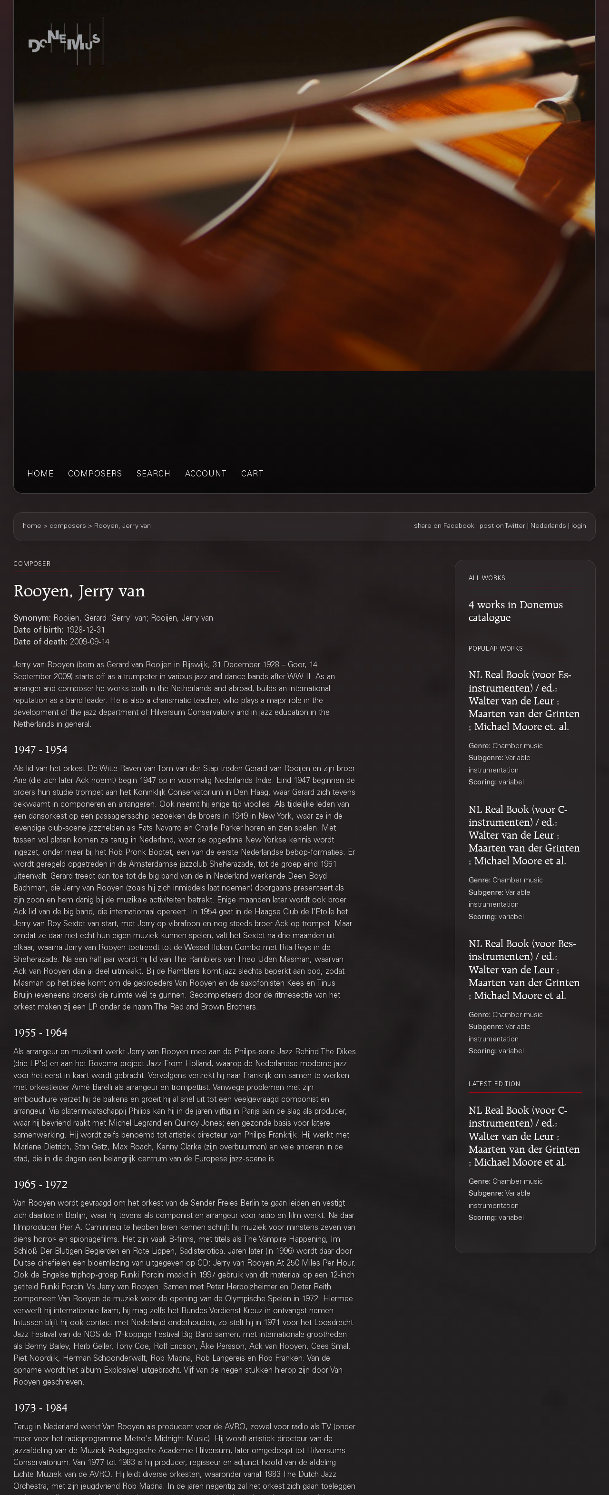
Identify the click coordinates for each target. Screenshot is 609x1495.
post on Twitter (502, 526)
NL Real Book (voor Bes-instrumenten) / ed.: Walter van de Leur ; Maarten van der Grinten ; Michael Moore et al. (524, 967)
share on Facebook (444, 526)
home (40, 475)
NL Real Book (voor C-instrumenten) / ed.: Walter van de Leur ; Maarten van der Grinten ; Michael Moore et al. (524, 833)
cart (252, 475)
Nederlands (548, 526)
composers (95, 475)
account (206, 475)
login (578, 526)
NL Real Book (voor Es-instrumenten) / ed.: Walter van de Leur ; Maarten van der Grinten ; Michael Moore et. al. (524, 698)
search (154, 475)
